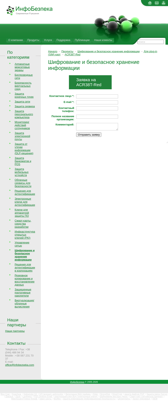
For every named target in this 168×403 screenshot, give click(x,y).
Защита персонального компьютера (24, 114)
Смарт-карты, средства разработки (23, 223)
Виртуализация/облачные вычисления (24, 303)
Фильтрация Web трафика (78, 394)
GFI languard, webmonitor (51, 394)
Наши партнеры (16, 322)
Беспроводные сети (24, 76)
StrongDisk (105, 394)
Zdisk (95, 394)
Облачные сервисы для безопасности (23, 183)
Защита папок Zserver (157, 394)
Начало (52, 51)
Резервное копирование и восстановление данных (24, 280)
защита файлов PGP (134, 394)
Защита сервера (25, 106)
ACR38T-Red (72, 54)
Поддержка (63, 40)
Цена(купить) (124, 399)
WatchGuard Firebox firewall (24, 399)
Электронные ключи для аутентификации (25, 201)
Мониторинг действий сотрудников (22, 125)
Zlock (18, 396)
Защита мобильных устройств (21, 172)
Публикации (82, 40)
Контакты (16, 343)
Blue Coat (5, 394)
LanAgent (27, 396)
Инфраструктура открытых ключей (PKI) (25, 234)
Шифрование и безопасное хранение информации (108, 51)
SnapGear (17, 394)
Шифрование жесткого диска (114, 396)
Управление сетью (22, 244)
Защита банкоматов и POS (23, 161)
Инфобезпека (77, 382)
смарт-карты (45, 399)
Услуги (48, 40)
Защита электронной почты (22, 136)
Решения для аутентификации (25, 192)
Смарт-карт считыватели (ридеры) (146, 396)
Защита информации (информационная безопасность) (89, 399)
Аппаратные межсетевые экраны (22, 67)
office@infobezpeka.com (19, 364)
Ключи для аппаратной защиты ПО (22, 212)
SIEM (154, 399)
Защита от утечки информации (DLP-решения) (24, 148)
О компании (15, 40)
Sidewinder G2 (31, 394)
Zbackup (9, 396)
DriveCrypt (117, 394)
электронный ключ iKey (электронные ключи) (76, 396)
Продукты (33, 40)
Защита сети (22, 101)
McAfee (57, 399)
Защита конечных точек (24, 95)
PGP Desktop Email (43, 396)
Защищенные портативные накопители (23, 292)
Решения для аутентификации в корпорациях (25, 267)
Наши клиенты (103, 40)
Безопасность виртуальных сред (23, 86)
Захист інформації (142, 399)
